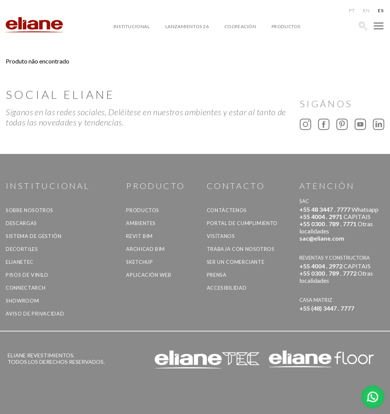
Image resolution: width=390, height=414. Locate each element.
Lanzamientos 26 (187, 26)
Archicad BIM (145, 249)
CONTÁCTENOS (227, 210)
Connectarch (25, 288)
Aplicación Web (148, 275)
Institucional (131, 26)
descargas (21, 223)
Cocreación (240, 26)
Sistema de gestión (34, 236)
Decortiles (22, 249)
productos (286, 26)
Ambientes (141, 223)
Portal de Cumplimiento (242, 223)
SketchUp (139, 262)
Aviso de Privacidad (35, 314)
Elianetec (20, 262)
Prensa (217, 275)
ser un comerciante (236, 262)
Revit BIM (139, 236)
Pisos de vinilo (27, 275)
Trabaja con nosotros (241, 249)
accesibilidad (226, 288)
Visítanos (221, 236)
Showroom (22, 301)
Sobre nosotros (29, 210)
